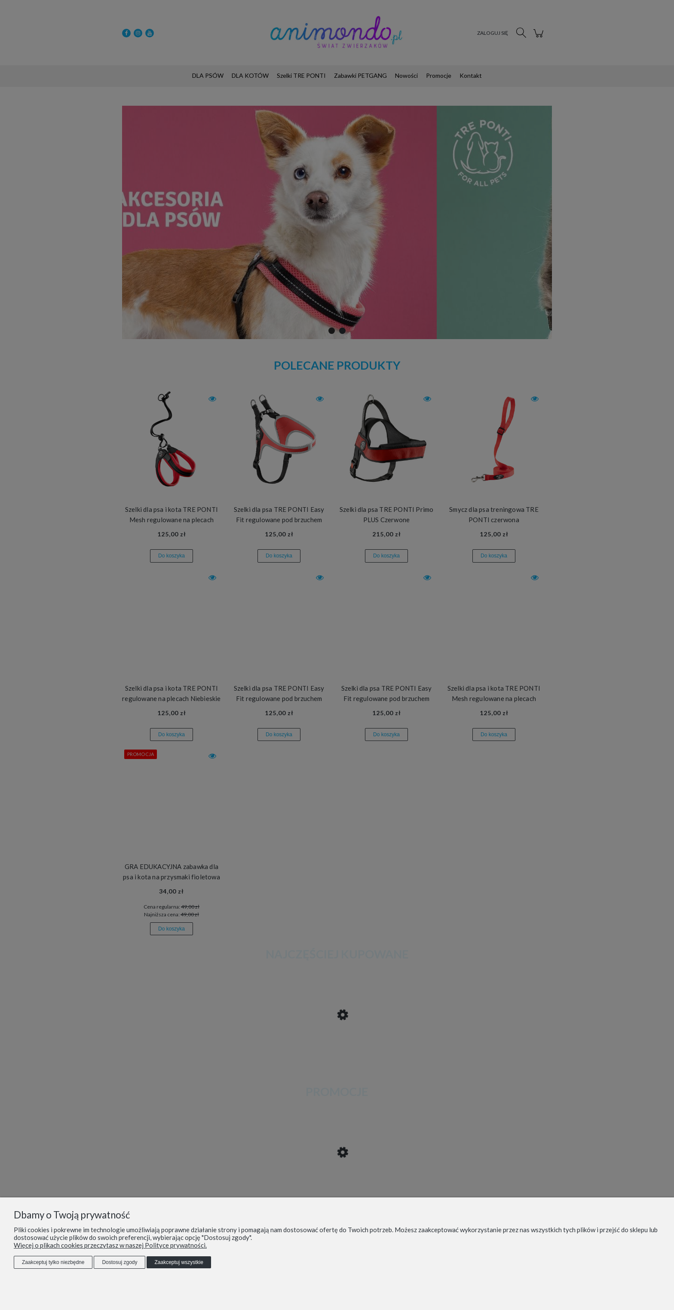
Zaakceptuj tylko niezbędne (53, 1262)
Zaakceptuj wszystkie (178, 1262)
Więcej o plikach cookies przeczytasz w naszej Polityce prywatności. (110, 1245)
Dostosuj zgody (119, 1262)
